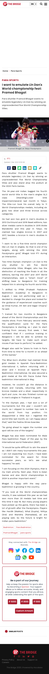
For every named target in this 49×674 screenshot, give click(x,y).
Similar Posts (16, 631)
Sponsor (25, 587)
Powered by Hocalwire (32, 667)
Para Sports (10, 80)
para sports (26, 532)
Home (6, 71)
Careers (5, 662)
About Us (21, 659)
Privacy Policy (8, 659)
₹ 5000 (12, 601)
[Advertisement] (24, 40)
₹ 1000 (37, 601)
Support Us (32, 659)
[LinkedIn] (25, 168)
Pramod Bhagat (10, 532)
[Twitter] (14, 168)
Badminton (8, 527)
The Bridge (33, 542)
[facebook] (9, 168)
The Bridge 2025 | (15, 667)
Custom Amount (24, 610)
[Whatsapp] (19, 168)
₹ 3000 (24, 601)
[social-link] (40, 168)
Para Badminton (23, 527)
